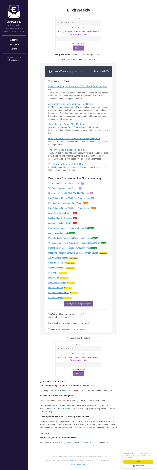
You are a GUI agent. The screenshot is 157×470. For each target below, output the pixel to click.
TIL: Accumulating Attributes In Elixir (64, 183)
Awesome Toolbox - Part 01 (60, 223)
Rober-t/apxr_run (55, 288)
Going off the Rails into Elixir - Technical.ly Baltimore (74, 138)
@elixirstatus (14, 60)
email (69, 442)
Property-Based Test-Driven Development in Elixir (70, 238)
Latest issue (14, 44)
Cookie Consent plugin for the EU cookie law (138, 465)
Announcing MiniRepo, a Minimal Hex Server (70, 104)
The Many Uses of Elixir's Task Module (67, 150)
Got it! (138, 462)
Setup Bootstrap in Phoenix (60, 213)
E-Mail (78, 19)
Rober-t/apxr (53, 278)
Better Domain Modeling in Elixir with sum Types (69, 248)
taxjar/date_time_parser (58, 293)
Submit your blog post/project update (78, 304)
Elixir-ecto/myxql (55, 298)
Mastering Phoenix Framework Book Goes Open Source (73, 253)
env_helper (53, 273)
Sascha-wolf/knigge (57, 268)
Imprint (79, 465)
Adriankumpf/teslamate (58, 258)
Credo (54, 408)
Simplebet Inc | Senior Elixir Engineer (66, 124)
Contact (13, 49)
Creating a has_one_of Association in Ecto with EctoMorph (74, 243)
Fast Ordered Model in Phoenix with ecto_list (68, 228)
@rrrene (52, 317)
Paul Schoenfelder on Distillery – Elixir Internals (69, 198)
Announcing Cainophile (58, 233)
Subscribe (14, 40)
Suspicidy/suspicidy (57, 263)
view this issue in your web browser (71, 329)
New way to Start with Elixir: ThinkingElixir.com (68, 193)
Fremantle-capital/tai (57, 283)
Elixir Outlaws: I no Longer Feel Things (65, 203)
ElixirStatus (67, 390)
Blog (84, 465)
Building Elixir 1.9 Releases (60, 218)
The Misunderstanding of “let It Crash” (67, 164)
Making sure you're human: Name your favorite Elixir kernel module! (78, 32)
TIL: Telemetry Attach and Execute (63, 188)
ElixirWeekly (14, 21)
